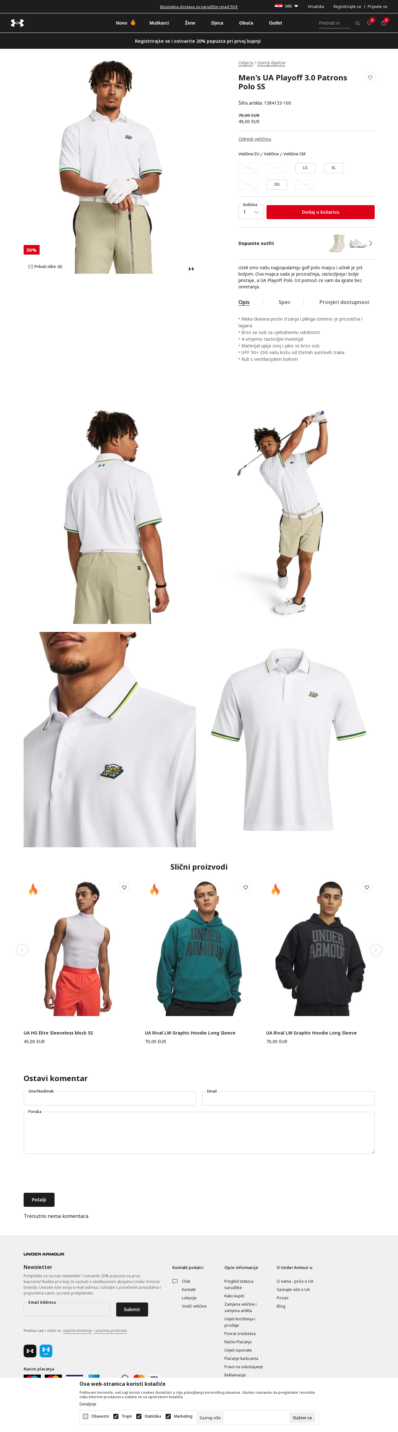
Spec (284, 302)
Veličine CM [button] (294, 154)
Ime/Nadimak (41, 1091)
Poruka (34, 1111)
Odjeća (245, 63)
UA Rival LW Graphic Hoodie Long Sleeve (190, 1033)
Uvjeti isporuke (238, 1350)
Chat (186, 1281)
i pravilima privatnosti (110, 1330)
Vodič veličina (194, 1306)
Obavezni (100, 1416)
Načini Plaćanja (238, 1342)
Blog (281, 1306)
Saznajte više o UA (293, 1289)
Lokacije (189, 1298)
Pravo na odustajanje (243, 1366)
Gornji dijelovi (271, 63)
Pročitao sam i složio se (75, 1330)
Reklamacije (235, 1375)
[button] (370, 90)
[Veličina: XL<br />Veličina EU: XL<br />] (334, 168)
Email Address (42, 1302)
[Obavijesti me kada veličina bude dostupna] (248, 168)
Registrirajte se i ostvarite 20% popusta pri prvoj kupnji (198, 41)
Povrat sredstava (240, 1333)
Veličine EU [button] (248, 154)
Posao (283, 1298)
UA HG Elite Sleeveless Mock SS (58, 1033)
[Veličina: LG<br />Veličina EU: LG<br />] (305, 168)
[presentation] (72, 1173)
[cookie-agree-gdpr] (302, 1417)
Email (212, 1091)
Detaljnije (87, 1404)
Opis (244, 302)
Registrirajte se (347, 6)
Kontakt (189, 1289)
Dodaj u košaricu (320, 212)
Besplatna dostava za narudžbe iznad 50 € (199, 7)
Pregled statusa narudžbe (238, 1284)
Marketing (183, 1416)
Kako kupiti (234, 1296)
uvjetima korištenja (77, 1330)
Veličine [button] (271, 154)
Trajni (127, 1416)
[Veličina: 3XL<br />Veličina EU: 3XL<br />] (277, 185)
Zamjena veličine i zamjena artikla (240, 1307)
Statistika (153, 1416)
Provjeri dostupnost (344, 302)
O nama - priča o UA (295, 1281)
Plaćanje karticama (241, 1358)
